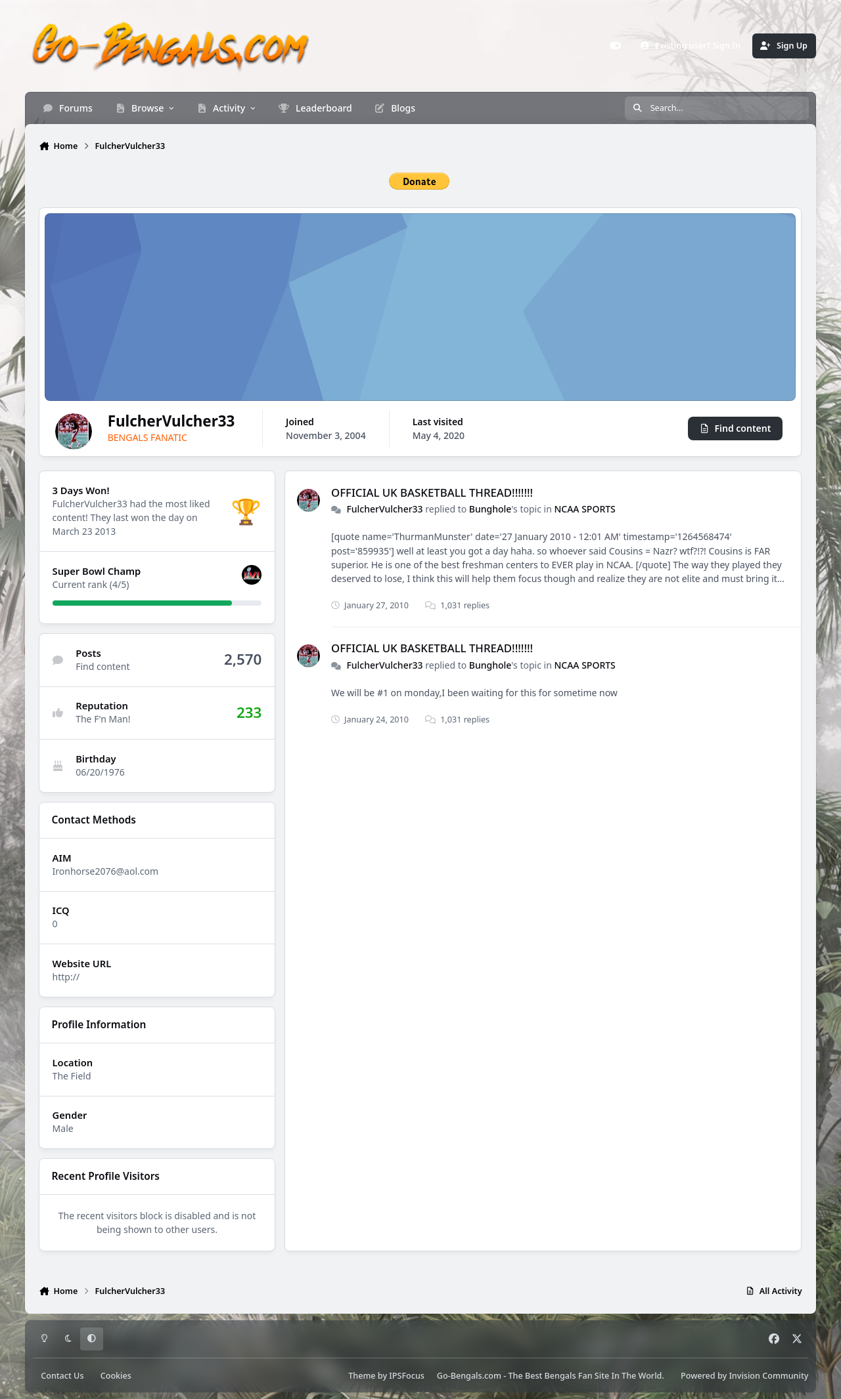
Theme (361, 1375)
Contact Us (62, 1375)
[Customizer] (615, 45)
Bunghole (490, 509)
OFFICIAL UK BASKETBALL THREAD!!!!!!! (432, 491)
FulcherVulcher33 (385, 509)
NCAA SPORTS (585, 509)
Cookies (116, 1375)
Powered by (744, 1375)
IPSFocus (406, 1375)
